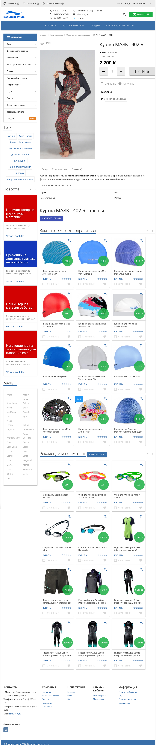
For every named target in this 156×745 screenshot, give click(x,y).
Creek (25, 446)
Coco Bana (12, 446)
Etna (9, 442)
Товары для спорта (15, 111)
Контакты (50, 25)
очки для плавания (20, 166)
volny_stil (78, 18)
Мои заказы (98, 699)
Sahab (26, 425)
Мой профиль (99, 695)
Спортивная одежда (16, 105)
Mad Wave (25, 142)
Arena (13, 142)
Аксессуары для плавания (19, 64)
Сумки (10, 98)
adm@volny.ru (80, 14)
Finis (25, 451)
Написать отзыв (51, 218)
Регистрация (139, 3)
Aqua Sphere (25, 136)
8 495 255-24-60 (58, 10)
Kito (25, 416)
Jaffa (25, 455)
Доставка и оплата (73, 25)
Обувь (9, 91)
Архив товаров (56, 35)
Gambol (10, 455)
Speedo (26, 412)
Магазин (71, 692)
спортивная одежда (116, 98)
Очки (9, 44)
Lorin (9, 460)
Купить (46, 278)
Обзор (44, 169)
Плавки (10, 71)
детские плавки (20, 154)
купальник (20, 160)
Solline (10, 473)
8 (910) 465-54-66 (94, 10)
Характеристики (59, 169)
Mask (9, 469)
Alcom (9, 407)
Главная (43, 35)
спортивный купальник (20, 179)
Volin (25, 473)
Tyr (8, 416)
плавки (20, 173)
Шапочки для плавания (17, 50)
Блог (69, 699)
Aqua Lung (12, 403)
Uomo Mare (28, 429)
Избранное (31, 3)
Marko (26, 464)
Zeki (8, 478)
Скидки (95, 25)
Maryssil (10, 464)
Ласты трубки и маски (17, 78)
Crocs (9, 451)
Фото (69, 695)
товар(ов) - (141, 14)
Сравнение (11, 3)
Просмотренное (53, 3)
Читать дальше (15, 236)
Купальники (12, 57)
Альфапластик (14, 437)
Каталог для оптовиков (120, 25)
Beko (25, 407)
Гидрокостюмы (14, 84)
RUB (119, 3)
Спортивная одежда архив (78, 35)
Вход (127, 3)
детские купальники (20, 148)
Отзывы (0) (77, 169)
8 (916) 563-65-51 (61, 14)
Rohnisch (27, 469)
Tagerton (11, 429)
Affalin (11, 136)
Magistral (27, 460)
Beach (26, 442)
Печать (46, 43)
